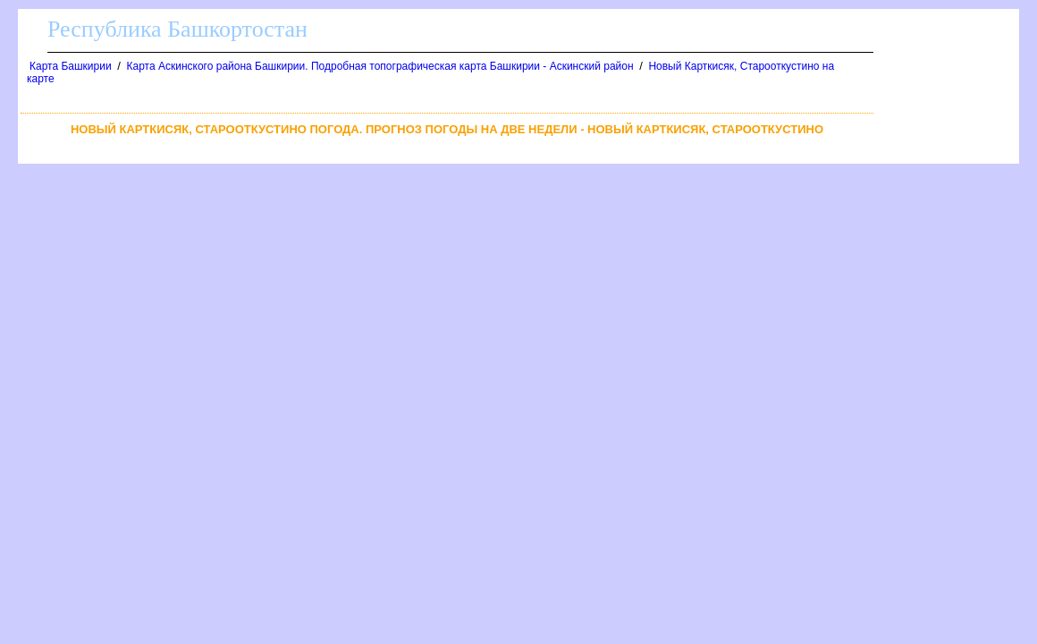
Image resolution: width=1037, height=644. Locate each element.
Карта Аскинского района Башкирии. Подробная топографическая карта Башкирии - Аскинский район (380, 66)
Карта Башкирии (71, 66)
